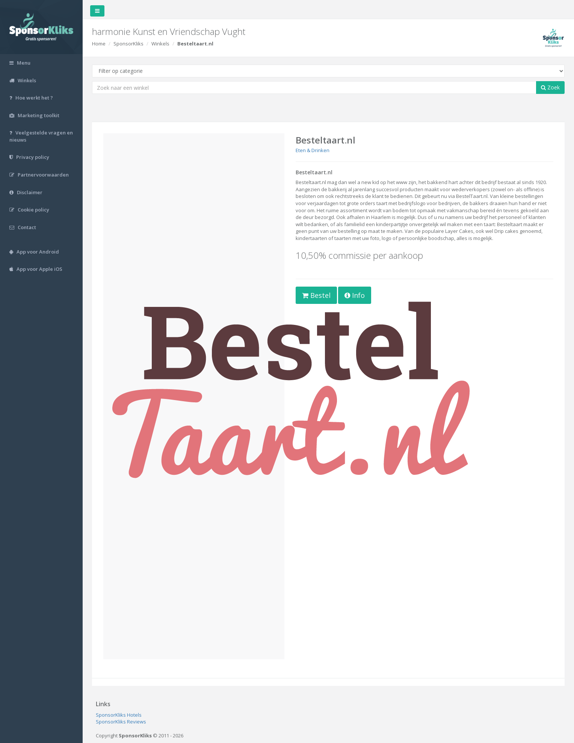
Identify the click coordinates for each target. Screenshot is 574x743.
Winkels (160, 43)
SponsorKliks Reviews (121, 721)
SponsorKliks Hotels (119, 714)
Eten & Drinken (312, 150)
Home (99, 43)
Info (354, 295)
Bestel (316, 295)
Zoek (550, 87)
